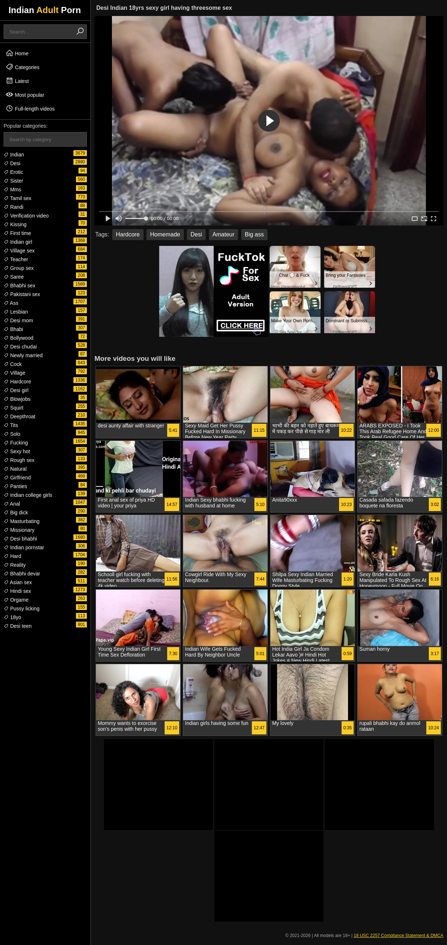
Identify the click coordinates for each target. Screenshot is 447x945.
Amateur (223, 234)
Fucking (16, 443)
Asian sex (18, 582)
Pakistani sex (22, 294)
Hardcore (17, 381)
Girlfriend (17, 478)
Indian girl (18, 242)
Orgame (16, 600)
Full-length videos (30, 108)
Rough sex (19, 460)
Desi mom (18, 320)
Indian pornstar (24, 547)
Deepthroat (19, 416)
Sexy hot (17, 451)
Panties (15, 486)
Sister (13, 181)
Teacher (16, 259)
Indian (14, 155)
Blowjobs (17, 399)
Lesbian (16, 312)
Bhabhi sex (19, 285)
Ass (11, 303)
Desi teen (18, 626)
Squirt (13, 408)
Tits (11, 425)
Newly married (23, 355)
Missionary (19, 530)
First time (17, 233)
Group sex (18, 268)
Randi (13, 207)
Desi (12, 163)
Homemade (165, 234)
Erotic (13, 172)
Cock (13, 364)
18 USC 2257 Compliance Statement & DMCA (398, 935)
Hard (12, 556)
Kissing (15, 224)
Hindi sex (17, 591)
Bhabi (13, 329)
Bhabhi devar (22, 574)
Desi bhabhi (20, 539)
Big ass (254, 234)
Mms (12, 189)
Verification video (26, 216)
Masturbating (22, 521)
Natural (15, 469)
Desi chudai (20, 347)
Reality (15, 565)
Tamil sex (17, 198)
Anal (12, 504)
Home (16, 53)
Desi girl (16, 390)
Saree (14, 277)
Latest (17, 81)
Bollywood (18, 338)
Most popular (24, 95)
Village (14, 373)
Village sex (19, 251)
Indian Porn (44, 10)
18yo (12, 617)
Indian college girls (28, 495)
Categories (22, 67)
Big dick (16, 512)
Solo (12, 434)
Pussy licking (22, 608)
